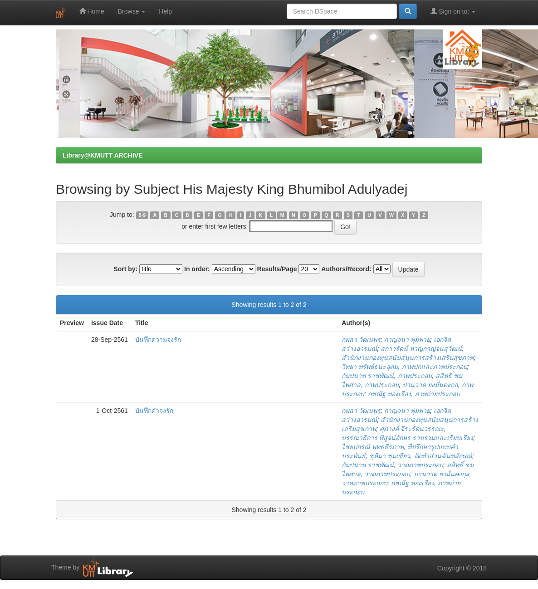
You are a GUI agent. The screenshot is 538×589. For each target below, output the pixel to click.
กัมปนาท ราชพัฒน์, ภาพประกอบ (387, 375)
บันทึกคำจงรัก (154, 410)
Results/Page (277, 269)
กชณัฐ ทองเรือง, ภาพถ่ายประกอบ (414, 393)
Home (91, 11)
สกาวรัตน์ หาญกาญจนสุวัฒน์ (421, 348)
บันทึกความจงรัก (158, 339)
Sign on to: (452, 11)
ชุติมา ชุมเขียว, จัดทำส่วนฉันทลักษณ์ (420, 456)
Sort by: (125, 269)
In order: (197, 269)
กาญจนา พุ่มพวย (407, 339)
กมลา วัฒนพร (361, 339)
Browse (132, 11)
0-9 (142, 215)
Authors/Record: (346, 269)
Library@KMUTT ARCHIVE (102, 155)
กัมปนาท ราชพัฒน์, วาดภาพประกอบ (392, 465)
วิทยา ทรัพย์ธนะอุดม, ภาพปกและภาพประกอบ (404, 366)
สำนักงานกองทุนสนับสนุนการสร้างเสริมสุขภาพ (408, 357)
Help (165, 11)
